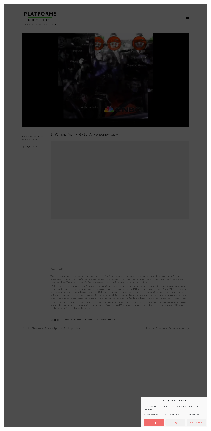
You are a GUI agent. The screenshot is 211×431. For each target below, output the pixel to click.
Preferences (196, 422)
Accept (154, 422)
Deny (175, 422)
